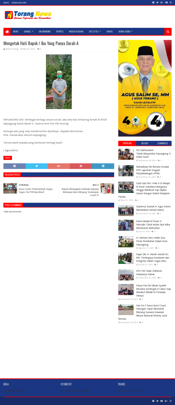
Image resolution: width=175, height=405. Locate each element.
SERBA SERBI (124, 31)
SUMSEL (27, 31)
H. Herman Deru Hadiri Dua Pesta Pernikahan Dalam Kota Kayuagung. (151, 241)
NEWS (15, 31)
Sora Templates (22, 401)
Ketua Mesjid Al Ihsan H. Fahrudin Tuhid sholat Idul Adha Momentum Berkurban (153, 224)
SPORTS (59, 31)
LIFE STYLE (94, 31)
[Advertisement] (145, 348)
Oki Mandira (45, 31)
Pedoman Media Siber (18, 2)
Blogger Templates (42, 401)
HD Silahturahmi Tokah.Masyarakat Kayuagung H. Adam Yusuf (153, 153)
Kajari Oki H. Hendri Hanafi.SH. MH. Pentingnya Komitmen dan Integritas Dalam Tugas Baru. (152, 257)
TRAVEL (109, 31)
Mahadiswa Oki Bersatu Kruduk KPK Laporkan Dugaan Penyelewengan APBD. (152, 170)
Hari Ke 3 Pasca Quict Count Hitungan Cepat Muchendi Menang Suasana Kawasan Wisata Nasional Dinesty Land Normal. (142, 312)
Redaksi (6, 2)
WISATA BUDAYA (76, 31)
